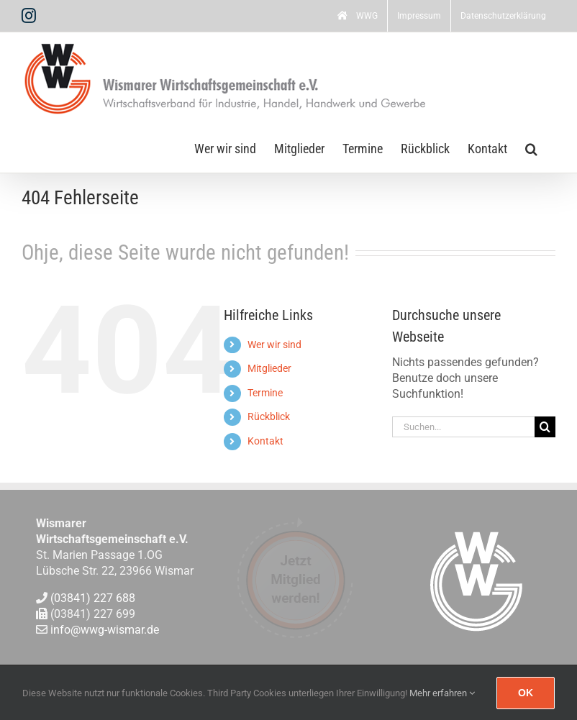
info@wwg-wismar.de (104, 630)
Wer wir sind (274, 344)
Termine (265, 392)
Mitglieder (269, 368)
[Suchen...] (463, 426)
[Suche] (545, 426)
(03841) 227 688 (92, 598)
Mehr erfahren (442, 693)
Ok (525, 692)
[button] (531, 147)
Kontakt (265, 441)
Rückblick (268, 416)
